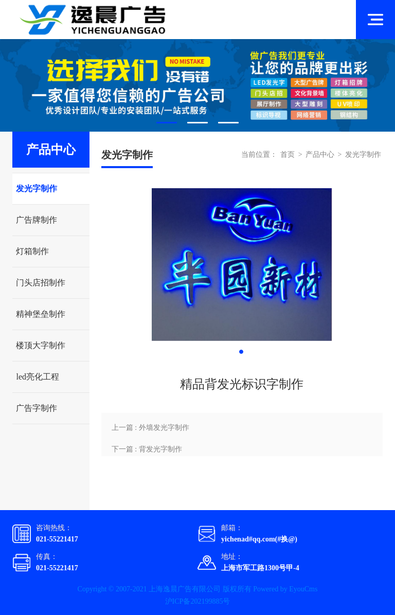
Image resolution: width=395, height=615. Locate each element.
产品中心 (320, 154)
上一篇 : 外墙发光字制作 (150, 427)
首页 (287, 154)
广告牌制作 (36, 219)
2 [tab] (197, 122)
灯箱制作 (32, 251)
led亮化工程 (37, 376)
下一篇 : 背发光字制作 (147, 449)
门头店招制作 (40, 282)
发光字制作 (36, 188)
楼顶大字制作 (40, 345)
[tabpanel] (197, 85)
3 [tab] (228, 122)
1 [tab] (166, 122)
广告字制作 (36, 408)
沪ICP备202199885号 (197, 601)
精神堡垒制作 (40, 314)
